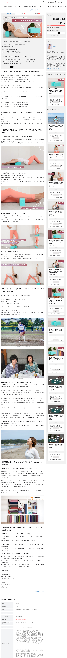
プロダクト (37, 10)
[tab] (22, 14)
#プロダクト (27, 9)
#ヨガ (40, 9)
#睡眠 (38, 9)
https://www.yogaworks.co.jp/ (21, 619)
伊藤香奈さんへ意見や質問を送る (53, 68)
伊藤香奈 (31, 10)
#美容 (32, 9)
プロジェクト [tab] (8, 13)
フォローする (56, 33)
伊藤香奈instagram (39, 591)
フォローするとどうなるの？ (56, 35)
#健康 (35, 9)
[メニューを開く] (64, 2)
